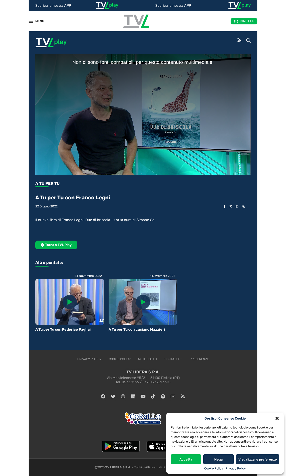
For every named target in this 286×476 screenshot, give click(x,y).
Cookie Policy (213, 468)
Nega (218, 459)
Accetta (185, 459)
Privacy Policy (235, 468)
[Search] (248, 40)
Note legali (147, 359)
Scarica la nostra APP (53, 5)
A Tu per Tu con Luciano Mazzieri (137, 329)
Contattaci (173, 359)
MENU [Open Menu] (37, 21)
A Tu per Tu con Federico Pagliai (63, 329)
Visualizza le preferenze (257, 459)
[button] (277, 418)
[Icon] (70, 302)
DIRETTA (247, 21)
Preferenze (199, 359)
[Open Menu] (31, 21)
